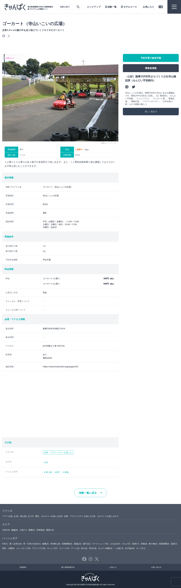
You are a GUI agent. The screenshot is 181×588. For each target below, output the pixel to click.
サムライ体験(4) (105, 548)
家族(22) (77, 543)
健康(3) (45, 543)
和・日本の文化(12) (32, 543)
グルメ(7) (126, 543)
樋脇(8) (14, 530)
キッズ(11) (141, 548)
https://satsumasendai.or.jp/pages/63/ (60, 366)
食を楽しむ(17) (26, 516)
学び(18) (92, 548)
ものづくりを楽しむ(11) (107, 516)
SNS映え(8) (55, 543)
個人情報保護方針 (68, 567)
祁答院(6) (40, 530)
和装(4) (144, 543)
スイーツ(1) (64, 548)
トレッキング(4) (23, 548)
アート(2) (75, 548)
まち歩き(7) (115, 543)
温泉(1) (174, 543)
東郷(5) (31, 530)
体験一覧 (111, 6)
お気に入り (148, 6)
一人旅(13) (118, 548)
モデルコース (129, 6)
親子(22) (86, 543)
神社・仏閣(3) (8, 548)
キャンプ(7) (52, 548)
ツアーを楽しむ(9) (10, 516)
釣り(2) (84, 548)
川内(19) (6, 530)
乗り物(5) (153, 543)
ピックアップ (93, 6)
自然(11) (135, 543)
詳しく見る (151, 111)
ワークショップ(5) (100, 543)
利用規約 (23, 567)
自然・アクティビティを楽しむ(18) (79, 516)
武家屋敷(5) (164, 543)
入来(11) (23, 530)
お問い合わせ (156, 567)
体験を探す (69, 6)
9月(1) (5, 543)
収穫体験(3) (67, 543)
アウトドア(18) (38, 548)
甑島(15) (50, 530)
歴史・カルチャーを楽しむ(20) (48, 516)
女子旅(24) (129, 548)
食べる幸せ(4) (15, 543)
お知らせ (113, 567)
